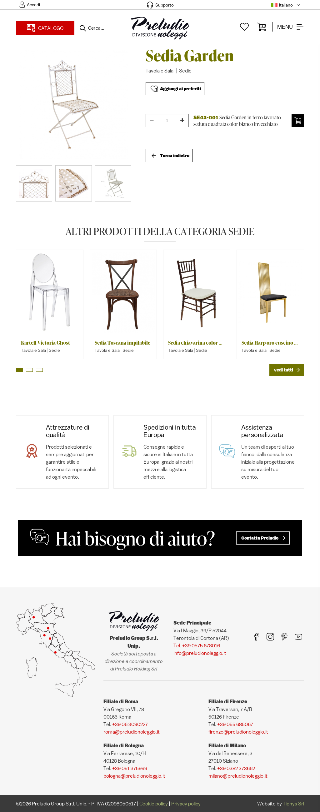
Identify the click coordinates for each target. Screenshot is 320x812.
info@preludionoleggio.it (199, 653)
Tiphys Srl (293, 803)
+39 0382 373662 (236, 768)
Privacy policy (186, 803)
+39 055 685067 (235, 724)
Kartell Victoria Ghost (45, 342)
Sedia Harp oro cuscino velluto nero (270, 342)
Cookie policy (153, 803)
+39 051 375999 (129, 768)
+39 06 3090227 (130, 724)
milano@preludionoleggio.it (238, 776)
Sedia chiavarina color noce (196, 342)
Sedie (185, 70)
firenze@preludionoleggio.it (238, 732)
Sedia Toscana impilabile (122, 342)
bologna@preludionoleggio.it (134, 776)
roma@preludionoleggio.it (131, 732)
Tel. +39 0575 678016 (196, 645)
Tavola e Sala (159, 70)
